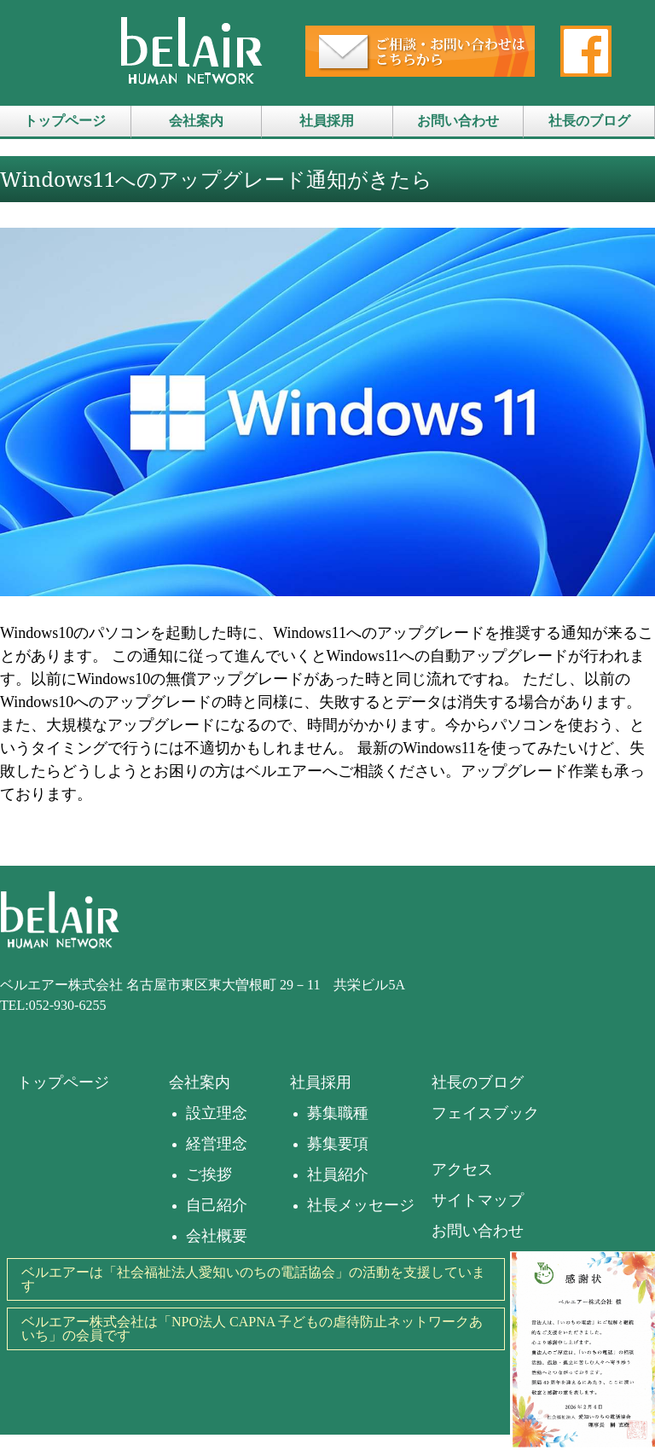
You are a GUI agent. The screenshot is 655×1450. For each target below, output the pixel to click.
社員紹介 (337, 1174)
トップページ (65, 120)
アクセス (462, 1169)
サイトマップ (478, 1200)
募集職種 (337, 1113)
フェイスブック (485, 1113)
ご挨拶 (209, 1174)
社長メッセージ (360, 1205)
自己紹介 (216, 1205)
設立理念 (216, 1113)
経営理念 (216, 1143)
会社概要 (216, 1235)
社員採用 (326, 120)
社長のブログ (589, 120)
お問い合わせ (458, 120)
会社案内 (196, 120)
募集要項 (337, 1143)
